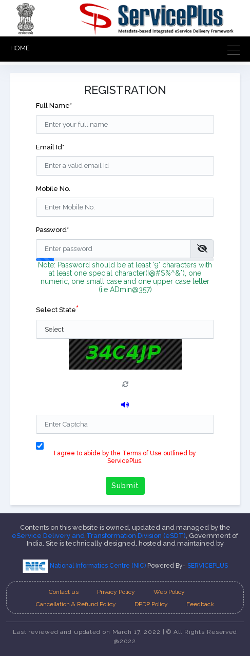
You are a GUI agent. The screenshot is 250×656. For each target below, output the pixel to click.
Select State (57, 308)
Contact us (64, 591)
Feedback (200, 604)
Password (52, 230)
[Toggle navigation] (230, 49)
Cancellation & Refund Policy (76, 604)
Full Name (54, 105)
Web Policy (169, 591)
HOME (20, 48)
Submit (125, 485)
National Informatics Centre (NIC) (85, 565)
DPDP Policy (151, 604)
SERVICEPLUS (207, 565)
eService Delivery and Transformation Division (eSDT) (99, 535)
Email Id (50, 147)
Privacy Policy (116, 591)
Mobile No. (53, 188)
